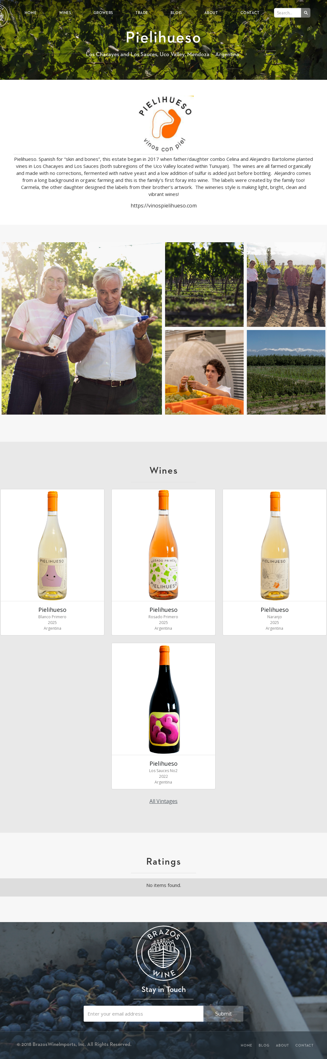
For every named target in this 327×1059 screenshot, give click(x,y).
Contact (250, 12)
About (211, 12)
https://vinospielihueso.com (164, 205)
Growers (103, 12)
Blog (176, 12)
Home (30, 12)
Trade (141, 12)
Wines (65, 12)
